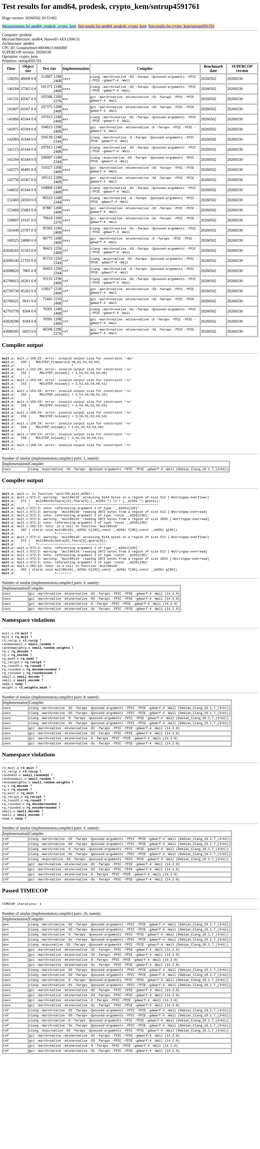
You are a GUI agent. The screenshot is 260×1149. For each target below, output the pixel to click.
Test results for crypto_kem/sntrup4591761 (181, 26)
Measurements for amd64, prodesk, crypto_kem (39, 26)
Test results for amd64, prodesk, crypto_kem (112, 26)
